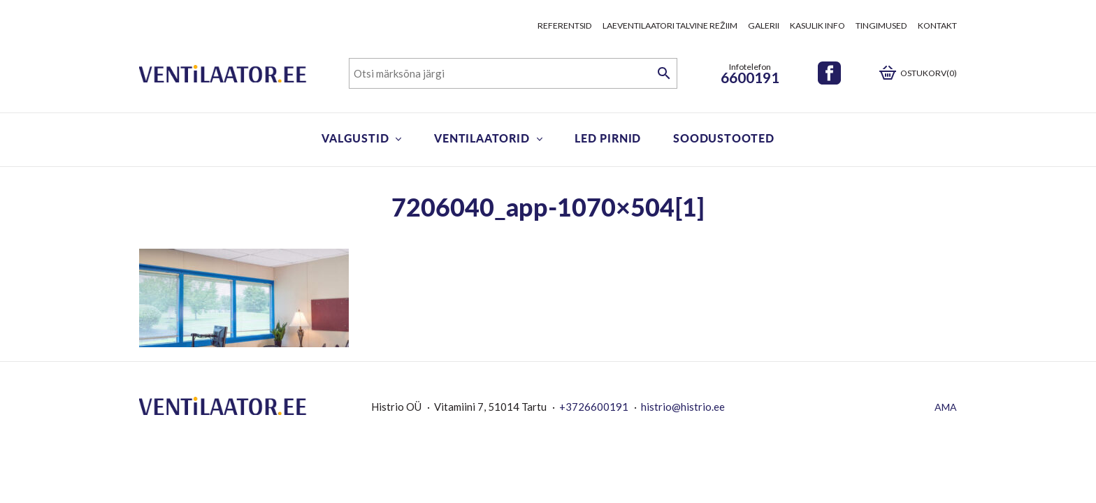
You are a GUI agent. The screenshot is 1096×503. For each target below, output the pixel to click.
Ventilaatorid (481, 138)
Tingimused (881, 25)
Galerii (763, 25)
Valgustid (355, 138)
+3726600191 (593, 406)
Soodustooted (723, 138)
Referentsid (565, 25)
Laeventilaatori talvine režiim (670, 25)
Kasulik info (817, 25)
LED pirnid (608, 138)
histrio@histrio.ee (683, 406)
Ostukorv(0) (928, 73)
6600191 (750, 77)
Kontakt (937, 25)
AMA (946, 407)
